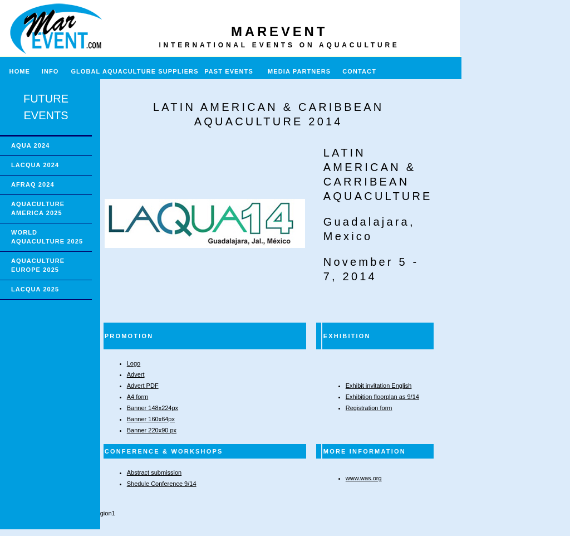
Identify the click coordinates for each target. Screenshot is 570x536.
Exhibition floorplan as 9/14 (382, 396)
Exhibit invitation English (379, 385)
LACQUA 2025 (35, 289)
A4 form (138, 396)
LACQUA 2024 (35, 165)
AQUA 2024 (30, 145)
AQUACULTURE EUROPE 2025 (38, 265)
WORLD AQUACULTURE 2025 (47, 237)
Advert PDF (143, 385)
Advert (136, 374)
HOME (15, 71)
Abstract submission (154, 472)
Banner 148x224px (152, 408)
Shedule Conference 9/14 (161, 483)
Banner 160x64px (151, 419)
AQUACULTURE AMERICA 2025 (38, 208)
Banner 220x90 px (151, 430)
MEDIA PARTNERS (299, 71)
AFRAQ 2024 (33, 184)
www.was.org (364, 478)
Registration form (369, 408)
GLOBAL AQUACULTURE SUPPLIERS (134, 71)
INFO (55, 71)
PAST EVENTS (228, 71)
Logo (133, 363)
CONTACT (359, 71)
